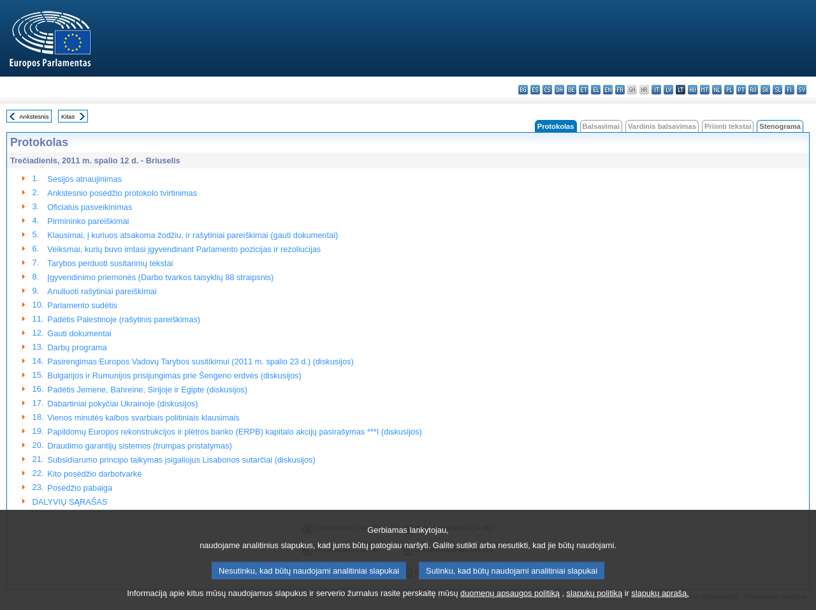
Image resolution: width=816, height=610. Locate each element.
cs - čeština (547, 89)
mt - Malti (705, 89)
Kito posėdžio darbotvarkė (94, 474)
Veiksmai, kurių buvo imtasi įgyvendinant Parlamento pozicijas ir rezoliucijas (184, 249)
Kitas (68, 116)
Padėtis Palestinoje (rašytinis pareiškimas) (123, 319)
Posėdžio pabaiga (79, 488)
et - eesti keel (583, 89)
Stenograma (780, 126)
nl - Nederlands (717, 89)
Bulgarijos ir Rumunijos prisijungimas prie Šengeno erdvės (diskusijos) (174, 375)
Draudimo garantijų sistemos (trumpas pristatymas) (139, 445)
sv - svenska (801, 89)
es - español (535, 89)
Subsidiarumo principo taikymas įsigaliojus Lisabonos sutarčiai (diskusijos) (181, 460)
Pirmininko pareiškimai (88, 221)
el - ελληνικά (596, 89)
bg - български (523, 89)
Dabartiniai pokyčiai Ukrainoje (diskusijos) (122, 403)
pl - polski (729, 89)
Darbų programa (76, 347)
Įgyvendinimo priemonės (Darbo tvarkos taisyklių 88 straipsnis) (160, 277)
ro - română (753, 89)
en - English (608, 89)
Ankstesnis (33, 116)
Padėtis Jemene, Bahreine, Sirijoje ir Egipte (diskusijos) (147, 389)
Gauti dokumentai (79, 333)
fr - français (620, 89)
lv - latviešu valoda (668, 89)
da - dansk (559, 89)
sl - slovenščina (777, 89)
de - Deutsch (571, 89)
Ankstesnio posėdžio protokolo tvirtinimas (122, 193)
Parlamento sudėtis (82, 305)
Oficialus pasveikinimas (89, 207)
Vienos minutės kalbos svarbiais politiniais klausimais (143, 417)
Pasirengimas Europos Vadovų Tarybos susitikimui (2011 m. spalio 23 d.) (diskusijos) (200, 361)
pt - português (741, 89)
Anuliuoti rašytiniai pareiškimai (101, 291)
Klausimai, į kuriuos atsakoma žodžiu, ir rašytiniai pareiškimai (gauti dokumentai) (192, 235)
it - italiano (656, 89)
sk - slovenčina (765, 89)
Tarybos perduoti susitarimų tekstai (110, 263)
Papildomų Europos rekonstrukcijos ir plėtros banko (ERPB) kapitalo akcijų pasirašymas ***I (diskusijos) (234, 431)
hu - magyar (692, 89)
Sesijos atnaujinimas (84, 179)
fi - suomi (789, 89)
